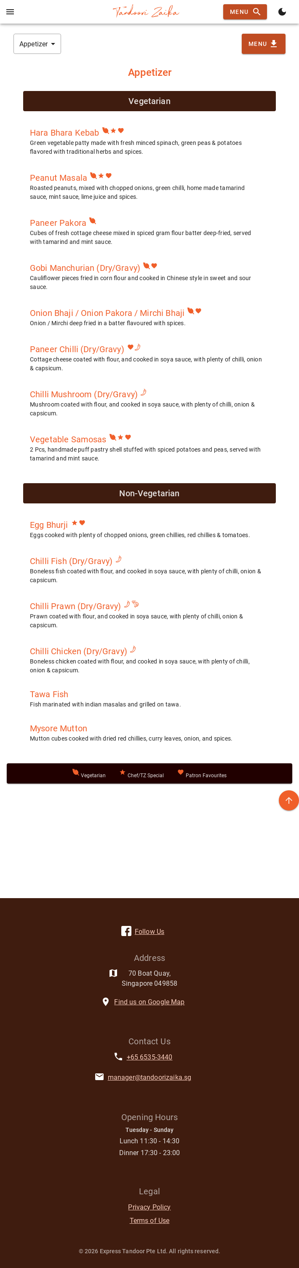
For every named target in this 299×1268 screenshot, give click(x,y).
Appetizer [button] (33, 44)
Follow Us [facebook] (149, 932)
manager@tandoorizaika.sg (150, 1077)
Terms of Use (150, 1221)
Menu (245, 11)
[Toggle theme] (282, 12)
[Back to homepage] (146, 11)
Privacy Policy (149, 1207)
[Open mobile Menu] (10, 12)
